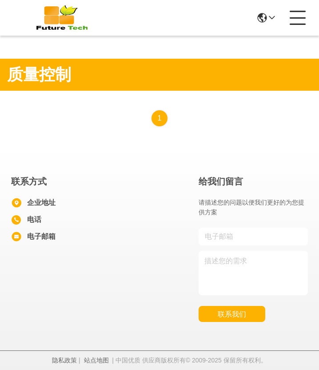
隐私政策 (64, 360)
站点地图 (96, 360)
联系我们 (232, 314)
